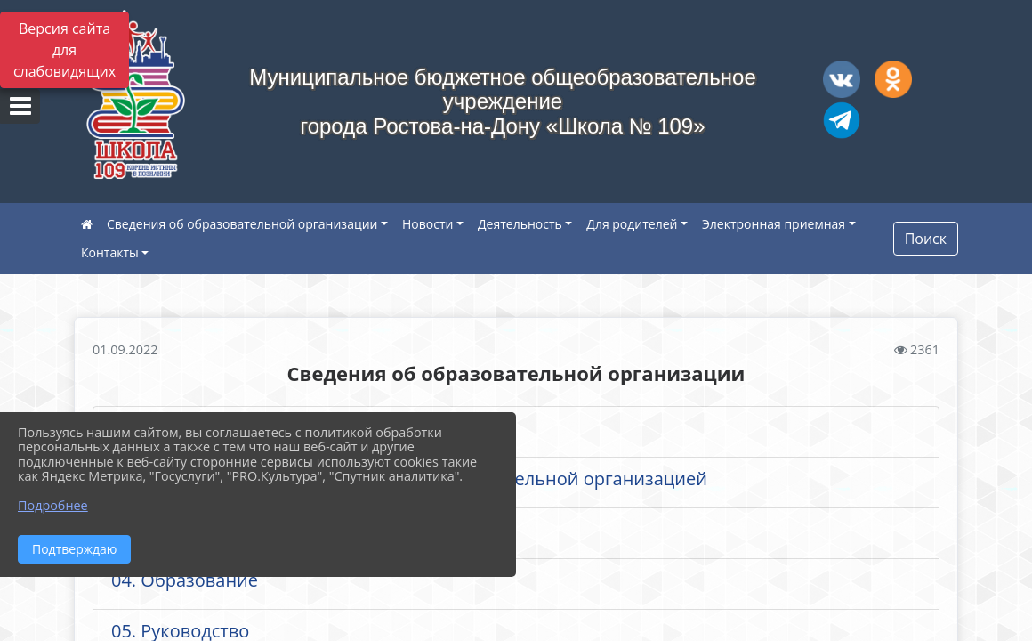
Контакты (110, 252)
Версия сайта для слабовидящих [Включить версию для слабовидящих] (64, 50)
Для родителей (631, 223)
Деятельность (520, 223)
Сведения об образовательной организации (242, 223)
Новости (427, 223)
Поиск (926, 238)
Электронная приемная (773, 223)
